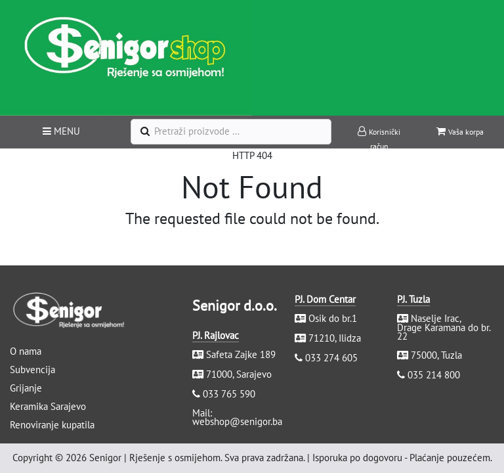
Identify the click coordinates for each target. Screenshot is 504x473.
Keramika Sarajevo (48, 406)
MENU (61, 131)
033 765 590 (229, 394)
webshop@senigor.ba (237, 421)
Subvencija (32, 369)
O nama (25, 351)
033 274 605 (331, 357)
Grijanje (26, 388)
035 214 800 (434, 375)
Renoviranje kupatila (52, 424)
